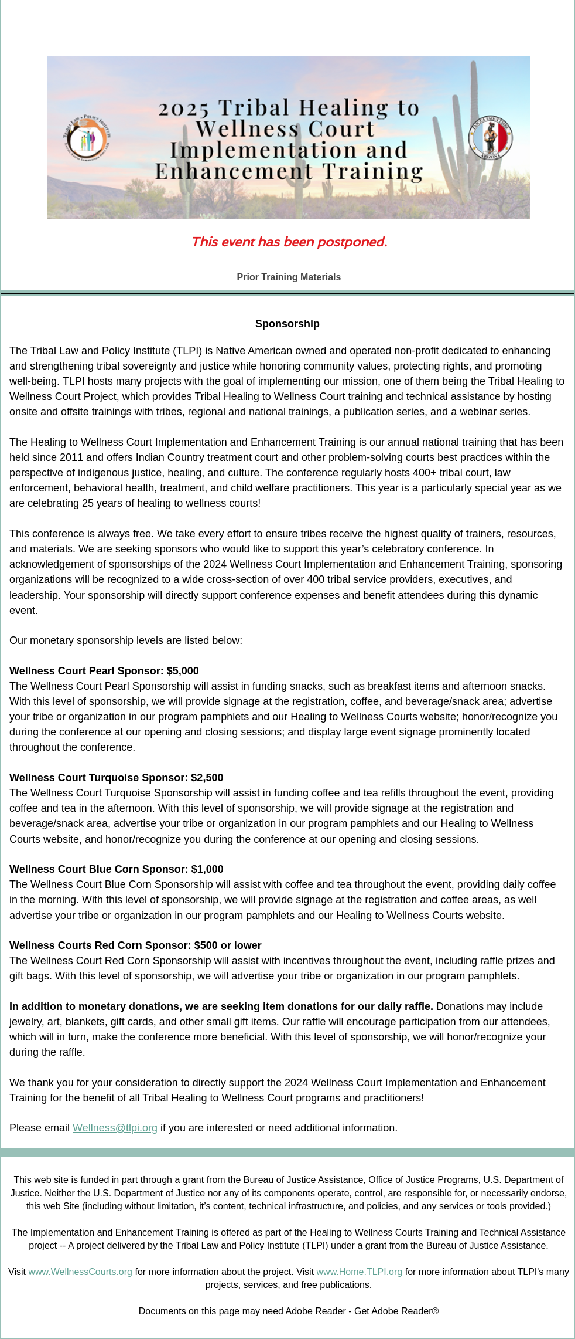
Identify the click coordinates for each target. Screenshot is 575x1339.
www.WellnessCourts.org (80, 1272)
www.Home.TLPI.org (360, 1272)
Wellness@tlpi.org (115, 1128)
